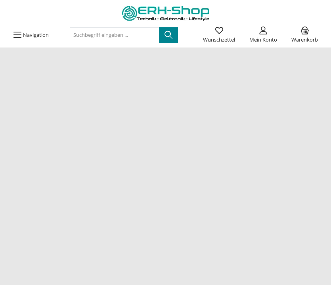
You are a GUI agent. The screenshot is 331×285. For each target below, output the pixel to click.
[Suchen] (168, 35)
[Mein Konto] (263, 35)
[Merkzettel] (219, 35)
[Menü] (31, 35)
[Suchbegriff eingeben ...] (114, 35)
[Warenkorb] (304, 35)
